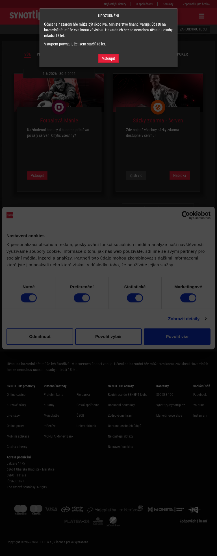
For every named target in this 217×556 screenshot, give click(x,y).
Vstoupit (108, 58)
